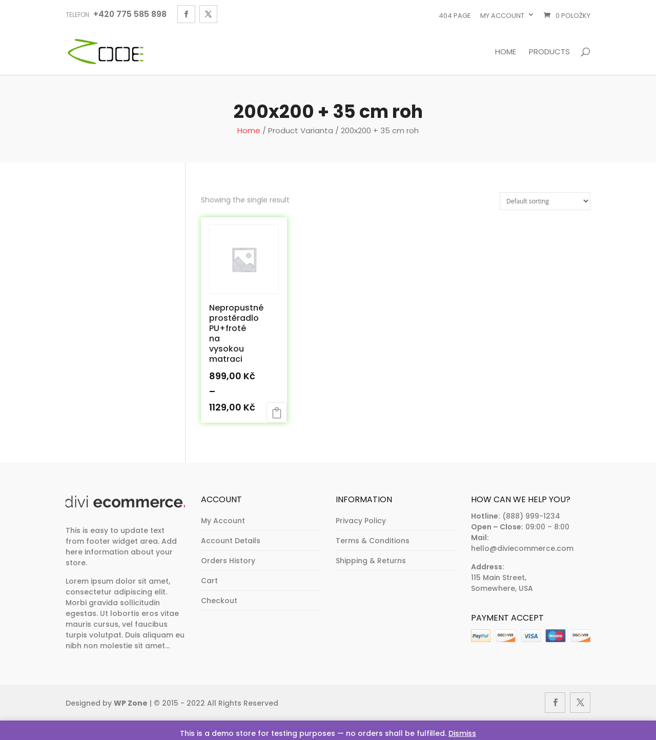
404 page (455, 15)
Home (505, 52)
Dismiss (462, 733)
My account (502, 15)
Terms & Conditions (372, 541)
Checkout (219, 600)
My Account (223, 521)
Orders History (228, 561)
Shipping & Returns (371, 561)
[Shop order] (545, 201)
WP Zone (131, 703)
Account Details (230, 541)
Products (549, 52)
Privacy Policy (361, 521)
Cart (209, 580)
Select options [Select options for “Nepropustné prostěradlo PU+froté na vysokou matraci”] (276, 412)
